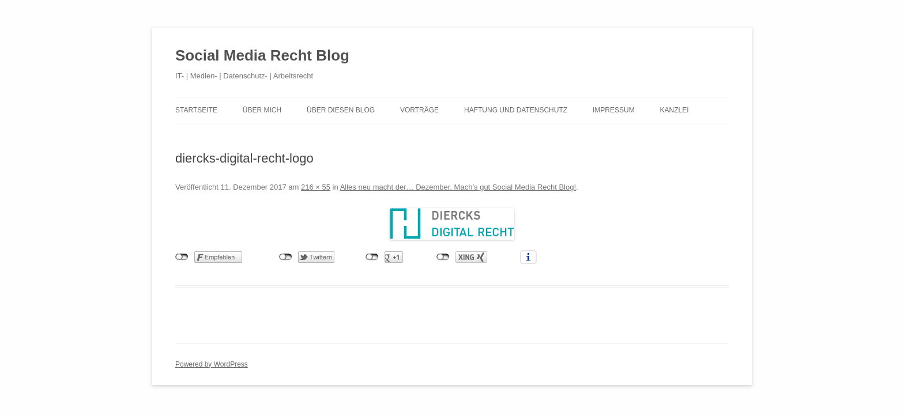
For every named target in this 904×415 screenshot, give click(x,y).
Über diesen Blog (341, 110)
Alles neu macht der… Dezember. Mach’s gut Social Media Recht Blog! (458, 187)
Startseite (196, 110)
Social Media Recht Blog (262, 55)
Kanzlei (674, 110)
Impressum (614, 110)
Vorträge (419, 110)
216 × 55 (315, 187)
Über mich (262, 110)
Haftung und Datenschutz (515, 110)
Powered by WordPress (211, 364)
